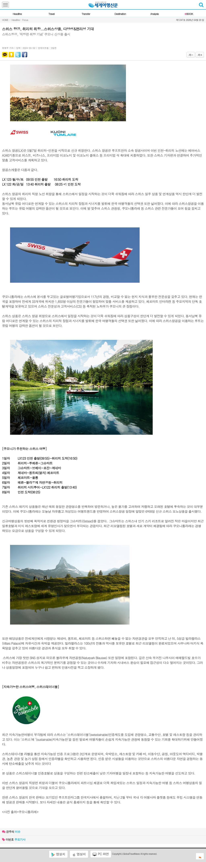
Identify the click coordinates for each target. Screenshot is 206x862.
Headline (17, 14)
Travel (51, 14)
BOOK (189, 14)
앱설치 (58, 854)
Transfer (86, 14)
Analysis (154, 14)
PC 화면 (101, 854)
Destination (120, 14)
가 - (191, 55)
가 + (200, 55)
